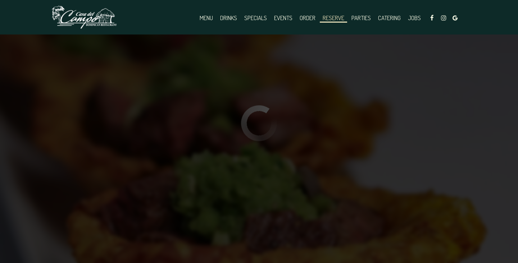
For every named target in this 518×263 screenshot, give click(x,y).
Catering (389, 18)
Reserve (333, 18)
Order (307, 18)
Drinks (228, 18)
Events (283, 18)
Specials (255, 18)
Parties (361, 18)
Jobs (414, 18)
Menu (206, 18)
